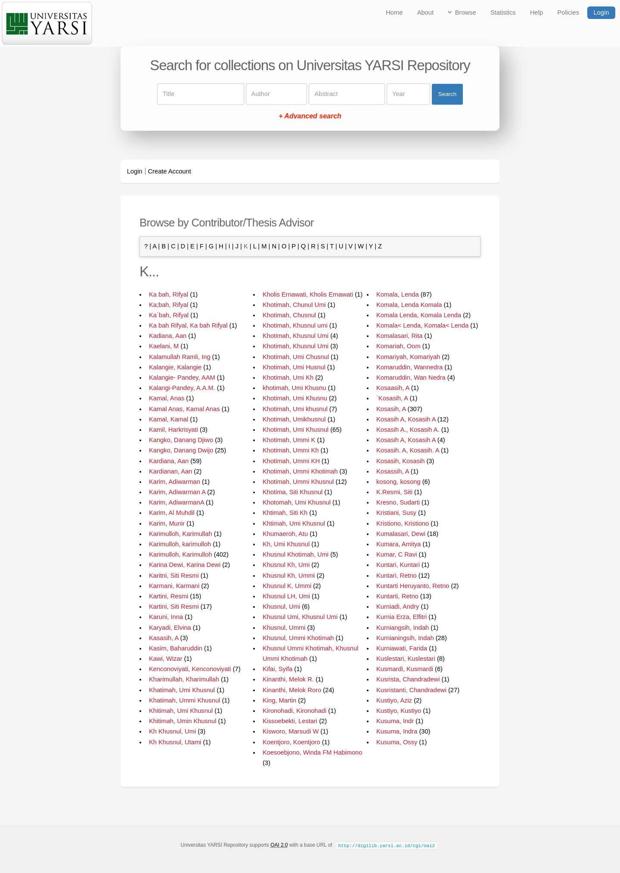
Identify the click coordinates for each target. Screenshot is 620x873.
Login (601, 12)
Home (394, 12)
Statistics (503, 12)
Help (536, 12)
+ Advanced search (310, 116)
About (425, 12)
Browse (465, 12)
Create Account (169, 171)
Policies (569, 12)
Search (447, 94)
